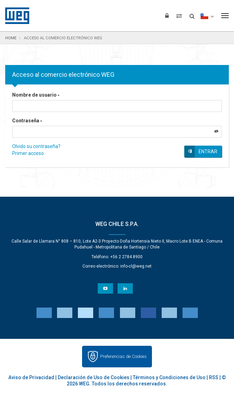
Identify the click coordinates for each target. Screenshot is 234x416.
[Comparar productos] (179, 16)
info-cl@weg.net (136, 266)
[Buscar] (192, 14)
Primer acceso (28, 153)
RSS (213, 377)
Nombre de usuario (35, 95)
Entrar (208, 151)
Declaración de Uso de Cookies (93, 377)
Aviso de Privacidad (31, 377)
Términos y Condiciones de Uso (169, 377)
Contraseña (27, 120)
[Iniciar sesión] (167, 16)
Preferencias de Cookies (123, 356)
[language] (207, 16)
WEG (15, 15)
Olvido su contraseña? (36, 146)
